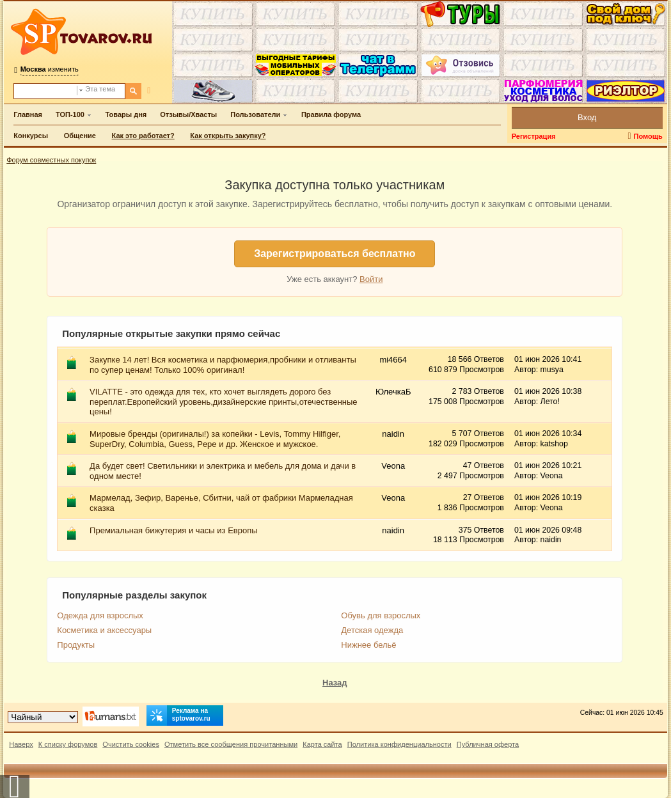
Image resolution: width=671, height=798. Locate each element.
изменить (49, 69)
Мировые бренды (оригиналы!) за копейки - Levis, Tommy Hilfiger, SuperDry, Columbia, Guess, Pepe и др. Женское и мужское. (215, 439)
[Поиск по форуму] (45, 91)
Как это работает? (143, 135)
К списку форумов (68, 744)
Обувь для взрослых (380, 615)
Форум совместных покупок (51, 160)
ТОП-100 (70, 114)
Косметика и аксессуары (104, 630)
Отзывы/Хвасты (188, 114)
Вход (587, 117)
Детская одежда (372, 630)
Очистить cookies (130, 744)
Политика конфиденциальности (399, 744)
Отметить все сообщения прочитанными (230, 744)
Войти (371, 279)
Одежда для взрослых (100, 615)
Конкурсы (30, 135)
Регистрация (534, 136)
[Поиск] (133, 91)
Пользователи (255, 114)
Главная (27, 114)
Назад (334, 682)
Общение (80, 135)
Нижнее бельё (368, 645)
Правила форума (331, 114)
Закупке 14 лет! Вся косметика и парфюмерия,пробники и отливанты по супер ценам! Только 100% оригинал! (223, 365)
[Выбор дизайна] (43, 717)
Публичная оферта (488, 744)
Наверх (21, 744)
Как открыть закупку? (227, 135)
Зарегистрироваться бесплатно (334, 253)
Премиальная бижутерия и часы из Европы (173, 530)
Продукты (76, 645)
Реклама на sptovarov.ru (178, 715)
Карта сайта (322, 744)
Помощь (648, 136)
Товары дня (126, 114)
